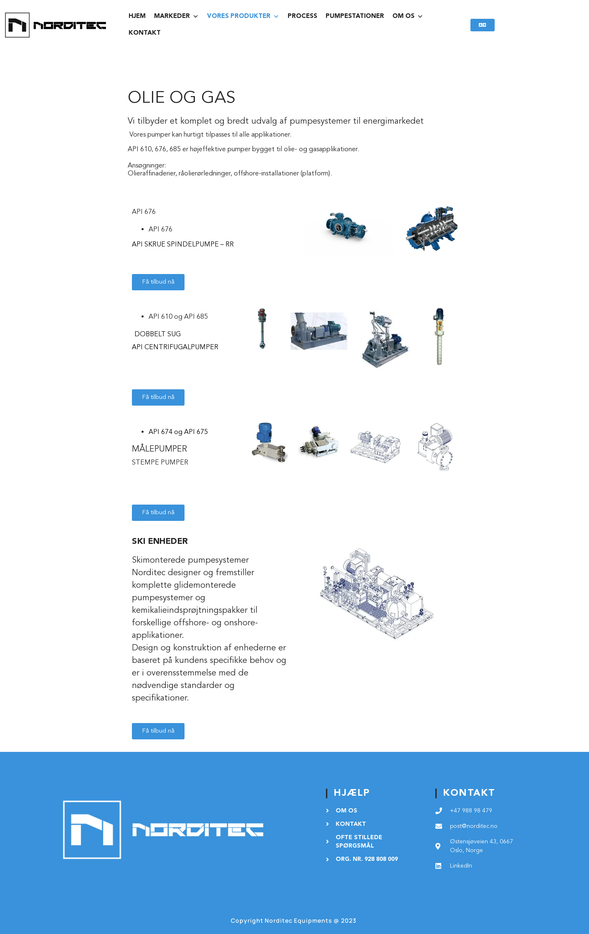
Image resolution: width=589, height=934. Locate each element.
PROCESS (302, 16)
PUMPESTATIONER (355, 16)
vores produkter (243, 16)
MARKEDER (176, 16)
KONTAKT (145, 33)
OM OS (407, 16)
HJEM (137, 16)
